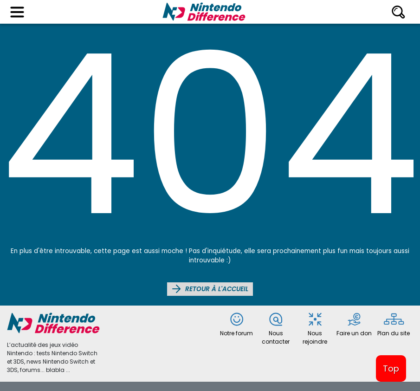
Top (391, 368)
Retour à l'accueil (210, 288)
